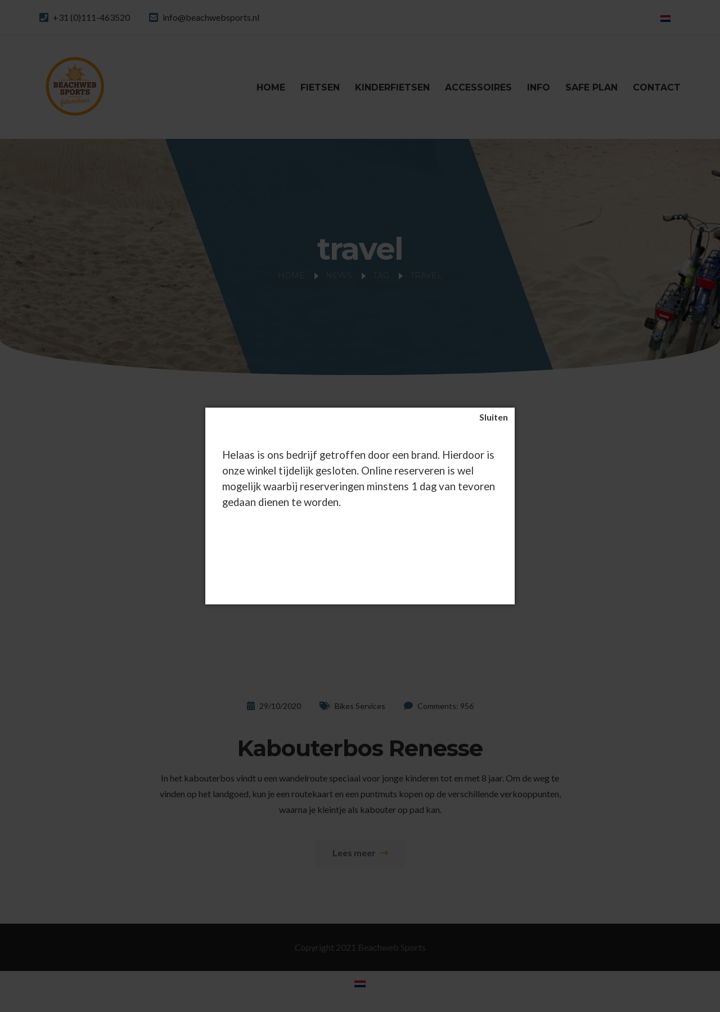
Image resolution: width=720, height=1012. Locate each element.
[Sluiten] (493, 417)
